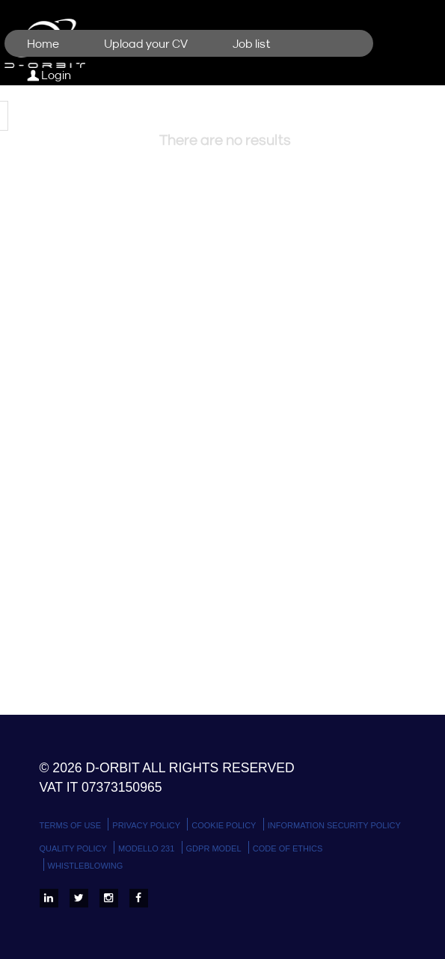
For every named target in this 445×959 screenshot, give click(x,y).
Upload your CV (146, 44)
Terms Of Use (71, 825)
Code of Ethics (288, 848)
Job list (252, 44)
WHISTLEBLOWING (85, 865)
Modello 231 (146, 848)
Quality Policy (73, 848)
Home (43, 44)
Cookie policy (223, 825)
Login (49, 75)
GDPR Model (214, 848)
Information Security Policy (334, 825)
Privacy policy (146, 825)
